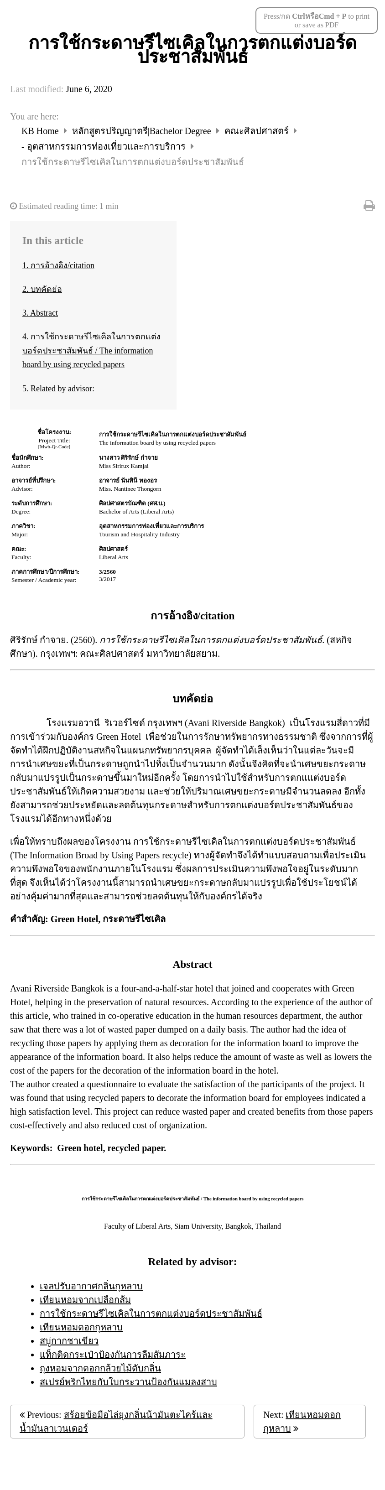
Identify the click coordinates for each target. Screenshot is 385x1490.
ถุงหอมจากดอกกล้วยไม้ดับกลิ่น (100, 1368)
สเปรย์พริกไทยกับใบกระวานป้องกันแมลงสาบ (128, 1382)
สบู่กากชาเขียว (69, 1341)
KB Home (41, 131)
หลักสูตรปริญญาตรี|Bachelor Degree (142, 131)
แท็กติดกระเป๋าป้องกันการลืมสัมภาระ (113, 1355)
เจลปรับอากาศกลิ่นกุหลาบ (91, 1286)
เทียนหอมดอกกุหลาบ (81, 1327)
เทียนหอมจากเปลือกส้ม (85, 1300)
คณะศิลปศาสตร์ (257, 131)
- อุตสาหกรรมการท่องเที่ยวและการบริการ (104, 146)
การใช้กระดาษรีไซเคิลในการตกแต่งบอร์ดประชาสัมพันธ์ (151, 1313)
